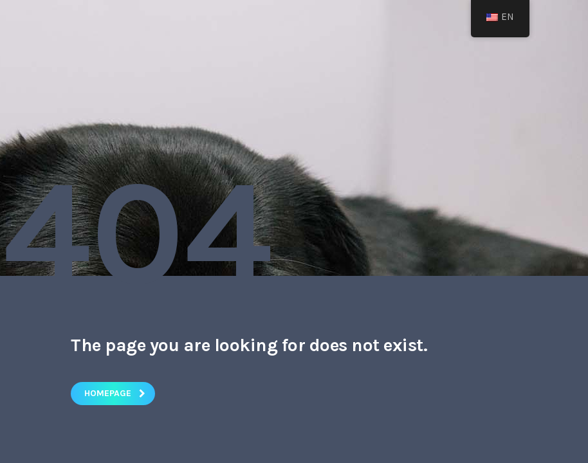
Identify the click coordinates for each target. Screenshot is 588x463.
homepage (114, 393)
